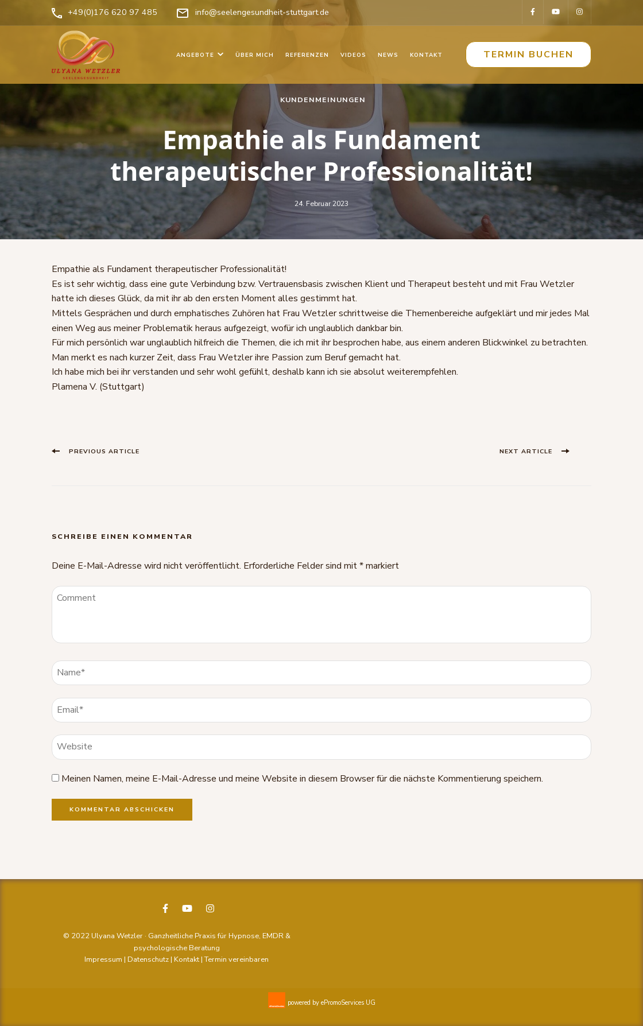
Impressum (103, 959)
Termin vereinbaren (236, 959)
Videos (353, 55)
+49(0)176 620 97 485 (112, 12)
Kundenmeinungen (323, 99)
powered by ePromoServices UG (331, 1002)
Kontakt (426, 55)
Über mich (254, 55)
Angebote (195, 55)
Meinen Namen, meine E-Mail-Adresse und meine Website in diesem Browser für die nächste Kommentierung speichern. (302, 778)
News (388, 55)
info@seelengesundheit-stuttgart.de (262, 12)
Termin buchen (528, 54)
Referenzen (307, 55)
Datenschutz (148, 959)
